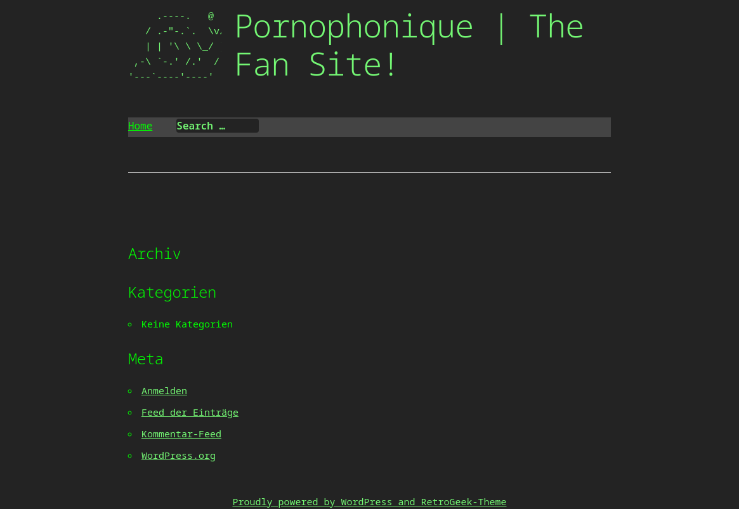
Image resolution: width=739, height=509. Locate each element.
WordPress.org (178, 455)
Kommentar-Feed (181, 433)
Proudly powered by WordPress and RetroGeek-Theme (369, 501)
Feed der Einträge (190, 412)
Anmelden (164, 390)
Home (140, 126)
